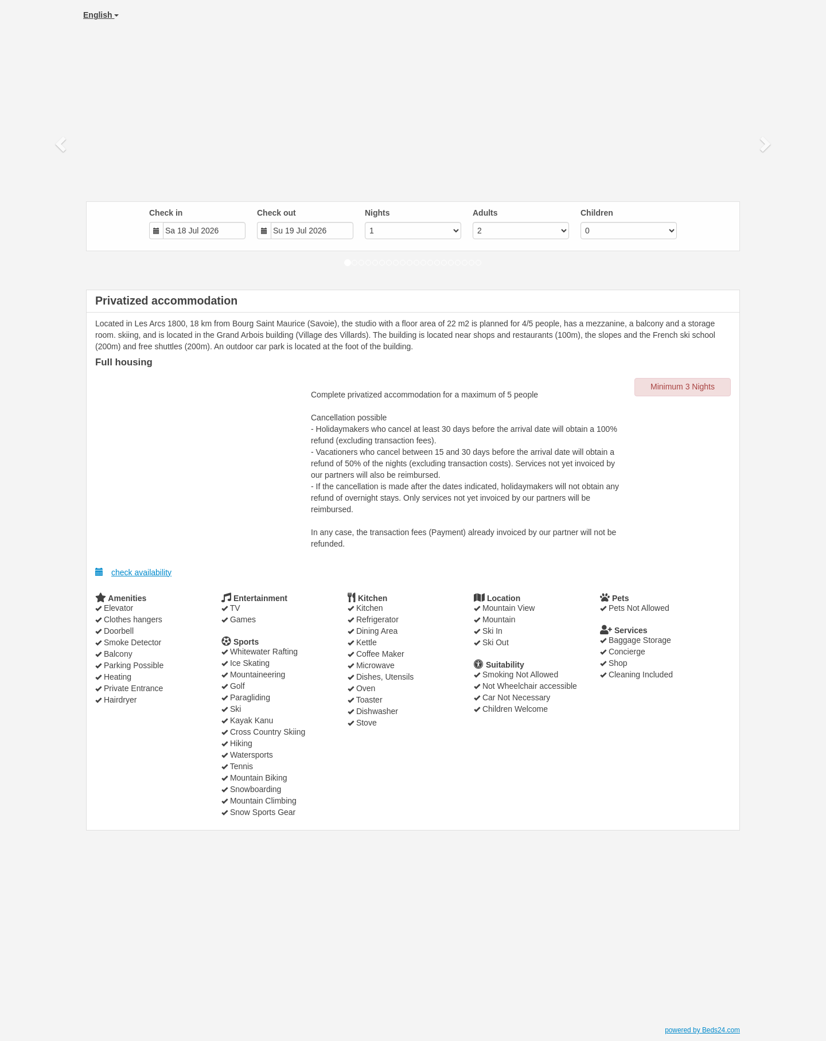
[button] (62, 143)
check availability (133, 572)
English (101, 15)
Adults (485, 212)
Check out (276, 212)
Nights (377, 212)
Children (596, 212)
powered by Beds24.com (702, 1030)
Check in (165, 212)
